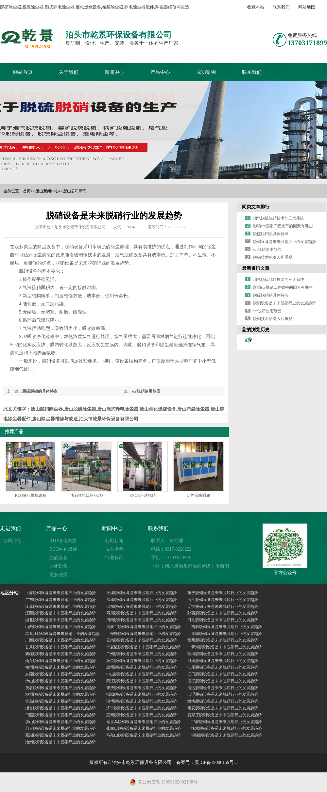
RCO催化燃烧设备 (31, 495)
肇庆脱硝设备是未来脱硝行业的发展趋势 (141, 688)
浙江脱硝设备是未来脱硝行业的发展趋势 (222, 599)
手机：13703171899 (170, 557)
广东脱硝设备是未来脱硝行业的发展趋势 (60, 599)
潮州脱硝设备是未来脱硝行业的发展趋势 (60, 694)
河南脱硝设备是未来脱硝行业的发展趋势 (141, 620)
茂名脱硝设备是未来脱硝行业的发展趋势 (60, 688)
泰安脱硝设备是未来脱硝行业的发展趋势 (222, 708)
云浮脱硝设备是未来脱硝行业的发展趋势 (222, 694)
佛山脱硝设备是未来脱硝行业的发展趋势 (60, 681)
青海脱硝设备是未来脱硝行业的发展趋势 (226, 647)
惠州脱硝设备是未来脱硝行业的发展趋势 (141, 667)
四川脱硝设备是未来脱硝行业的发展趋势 (141, 613)
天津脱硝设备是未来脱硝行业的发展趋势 (141, 592)
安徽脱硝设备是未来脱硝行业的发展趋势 (145, 633)
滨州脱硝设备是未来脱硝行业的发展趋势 (141, 715)
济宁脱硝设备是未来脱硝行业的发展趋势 (141, 708)
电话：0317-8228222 (171, 549)
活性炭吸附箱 (198, 495)
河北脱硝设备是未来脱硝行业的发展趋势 (222, 620)
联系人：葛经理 (167, 540)
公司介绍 (12, 540)
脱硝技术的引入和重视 (272, 257)
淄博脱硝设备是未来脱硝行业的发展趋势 (141, 701)
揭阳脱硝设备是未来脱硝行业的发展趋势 (141, 694)
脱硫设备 (58, 557)
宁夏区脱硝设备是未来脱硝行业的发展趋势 (143, 647)
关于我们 (68, 72)
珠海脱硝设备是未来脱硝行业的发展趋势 (222, 654)
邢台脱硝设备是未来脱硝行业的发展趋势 (60, 728)
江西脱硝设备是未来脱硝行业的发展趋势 (60, 613)
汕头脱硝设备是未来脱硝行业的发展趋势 (60, 660)
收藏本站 (255, 7)
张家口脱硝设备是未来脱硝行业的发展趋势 (143, 728)
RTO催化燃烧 (63, 540)
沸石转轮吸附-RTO (86, 495)
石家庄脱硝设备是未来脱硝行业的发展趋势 (224, 715)
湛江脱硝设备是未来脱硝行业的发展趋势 (222, 681)
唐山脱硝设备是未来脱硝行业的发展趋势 (60, 721)
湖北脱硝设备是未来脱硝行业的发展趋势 (60, 620)
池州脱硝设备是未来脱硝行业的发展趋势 (60, 742)
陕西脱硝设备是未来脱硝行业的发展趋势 (222, 613)
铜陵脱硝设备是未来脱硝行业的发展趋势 (226, 735)
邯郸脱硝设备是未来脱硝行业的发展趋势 (226, 721)
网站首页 (23, 72)
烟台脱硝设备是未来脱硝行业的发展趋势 (60, 708)
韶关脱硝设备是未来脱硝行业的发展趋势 (141, 660)
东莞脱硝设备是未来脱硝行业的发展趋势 (60, 674)
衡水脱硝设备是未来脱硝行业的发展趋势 (226, 728)
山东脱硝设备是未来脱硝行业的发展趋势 (141, 606)
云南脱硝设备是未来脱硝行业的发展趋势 (141, 640)
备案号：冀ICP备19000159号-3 (206, 762)
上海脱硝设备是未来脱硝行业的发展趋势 (60, 592)
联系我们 (281, 7)
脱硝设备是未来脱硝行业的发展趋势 (284, 241)
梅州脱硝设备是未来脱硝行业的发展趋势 (60, 667)
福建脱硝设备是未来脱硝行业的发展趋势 (141, 599)
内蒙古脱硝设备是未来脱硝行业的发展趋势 (143, 626)
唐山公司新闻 (75, 191)
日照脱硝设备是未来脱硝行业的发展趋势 (60, 715)
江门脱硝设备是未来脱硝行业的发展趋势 (222, 674)
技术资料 (114, 549)
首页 (27, 191)
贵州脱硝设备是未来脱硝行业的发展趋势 (222, 640)
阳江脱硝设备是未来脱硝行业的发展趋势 (141, 681)
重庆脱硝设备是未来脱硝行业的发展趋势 (222, 592)
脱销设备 (58, 566)
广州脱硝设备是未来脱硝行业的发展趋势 (141, 654)
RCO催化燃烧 (63, 549)
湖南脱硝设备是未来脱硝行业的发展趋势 (226, 633)
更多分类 (58, 574)
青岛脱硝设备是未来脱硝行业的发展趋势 (60, 701)
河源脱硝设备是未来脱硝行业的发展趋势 (222, 660)
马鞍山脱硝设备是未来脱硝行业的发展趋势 (143, 735)
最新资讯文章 (255, 268)
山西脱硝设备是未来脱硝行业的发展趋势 (60, 626)
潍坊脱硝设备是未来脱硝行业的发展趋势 (222, 701)
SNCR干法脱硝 (142, 495)
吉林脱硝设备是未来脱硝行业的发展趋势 (226, 626)
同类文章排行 (255, 206)
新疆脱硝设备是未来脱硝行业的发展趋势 (60, 654)
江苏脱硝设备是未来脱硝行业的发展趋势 (60, 606)
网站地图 (306, 7)
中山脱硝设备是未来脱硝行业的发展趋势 (141, 674)
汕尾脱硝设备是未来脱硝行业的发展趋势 (222, 667)
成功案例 (206, 72)
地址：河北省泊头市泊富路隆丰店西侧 (190, 566)
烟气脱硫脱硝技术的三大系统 (278, 218)
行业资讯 (114, 557)
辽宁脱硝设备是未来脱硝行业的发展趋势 (222, 606)
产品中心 (160, 72)
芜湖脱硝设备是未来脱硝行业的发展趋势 (60, 735)
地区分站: (10, 592)
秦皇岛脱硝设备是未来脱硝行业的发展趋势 (143, 721)
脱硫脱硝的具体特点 (40, 391)
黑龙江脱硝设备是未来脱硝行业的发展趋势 (62, 633)
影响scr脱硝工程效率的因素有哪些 (283, 226)
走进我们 (10, 528)
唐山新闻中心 (47, 191)
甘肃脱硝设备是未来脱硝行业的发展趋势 (60, 647)
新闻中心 (114, 72)
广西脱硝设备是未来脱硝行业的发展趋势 (60, 640)
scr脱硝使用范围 (146, 391)
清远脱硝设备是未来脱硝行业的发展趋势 (222, 688)
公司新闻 (114, 540)
